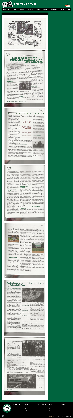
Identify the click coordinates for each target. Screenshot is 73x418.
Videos (50, 410)
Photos (50, 408)
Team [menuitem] (16, 9)
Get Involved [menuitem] (31, 9)
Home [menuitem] (4, 9)
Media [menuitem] (39, 9)
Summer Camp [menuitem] (55, 9)
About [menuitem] (10, 9)
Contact (26, 410)
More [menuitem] (69, 9)
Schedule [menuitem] (23, 9)
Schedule (38, 408)
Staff (26, 408)
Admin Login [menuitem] (51, 416)
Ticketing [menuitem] (46, 9)
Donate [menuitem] (63, 9)
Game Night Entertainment (18, 408)
